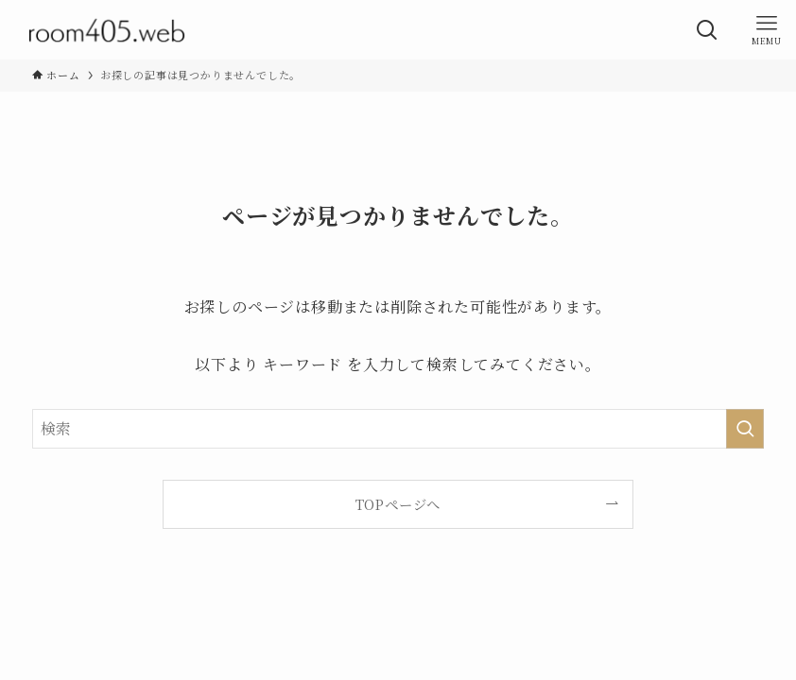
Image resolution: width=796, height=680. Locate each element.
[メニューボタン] (766, 30)
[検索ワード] (398, 429)
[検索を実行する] (745, 429)
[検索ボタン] (706, 30)
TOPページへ (398, 504)
